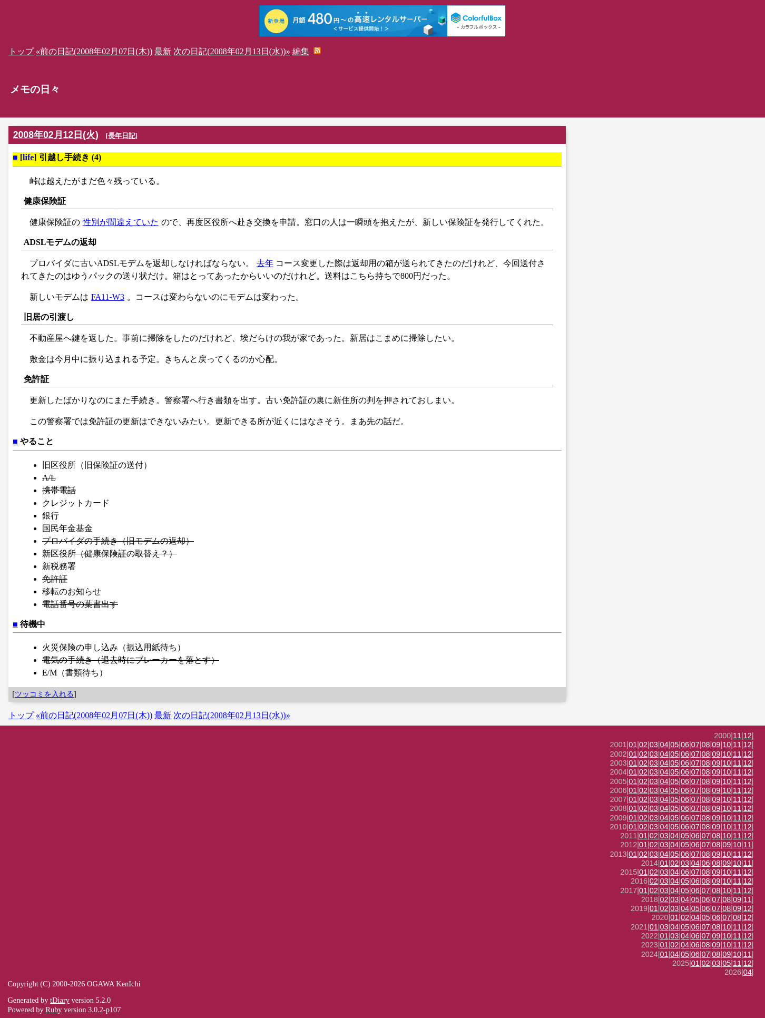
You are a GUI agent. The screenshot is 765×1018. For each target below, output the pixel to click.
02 (643, 744)
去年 (265, 263)
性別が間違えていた (121, 222)
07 (695, 744)
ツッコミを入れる (44, 694)
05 (674, 744)
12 (747, 735)
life (28, 157)
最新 (162, 51)
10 (726, 744)
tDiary (60, 1000)
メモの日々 (35, 89)
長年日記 (121, 136)
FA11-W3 (107, 296)
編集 (300, 51)
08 (706, 744)
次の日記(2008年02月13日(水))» (231, 51)
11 (737, 735)
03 (654, 744)
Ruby (53, 1009)
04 (664, 744)
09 (716, 744)
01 (633, 744)
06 (685, 744)
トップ (21, 51)
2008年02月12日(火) (56, 135)
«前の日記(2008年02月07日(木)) (94, 51)
